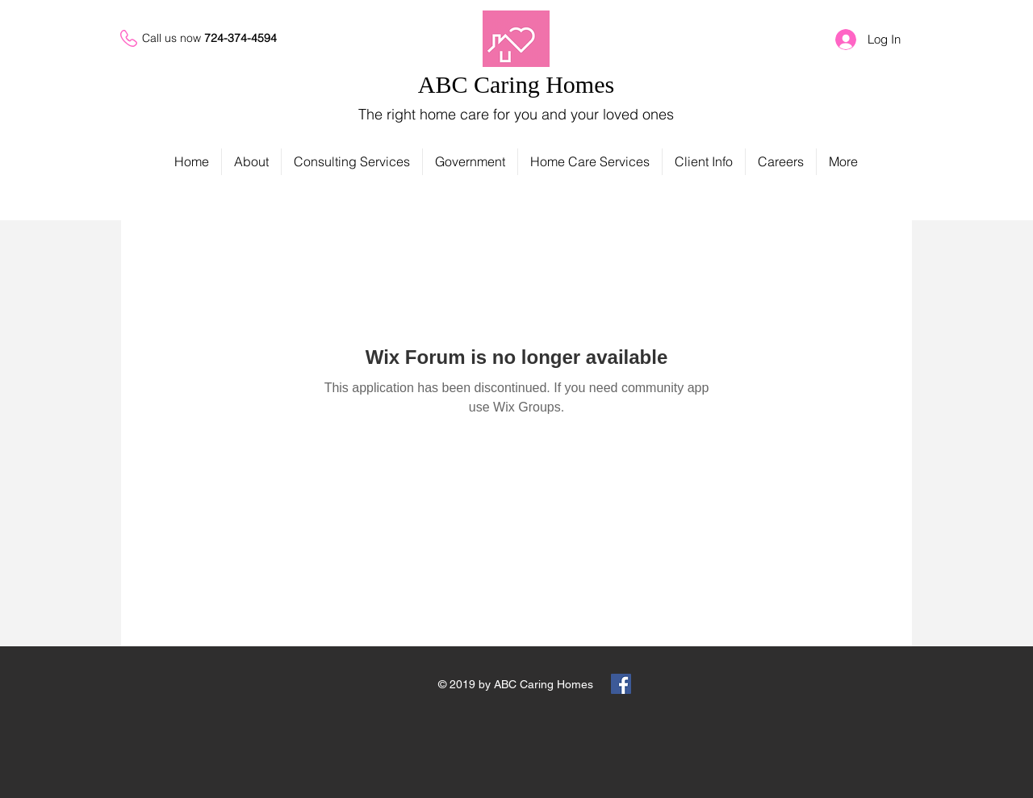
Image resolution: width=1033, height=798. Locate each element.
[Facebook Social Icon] (621, 684)
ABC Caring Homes (516, 84)
